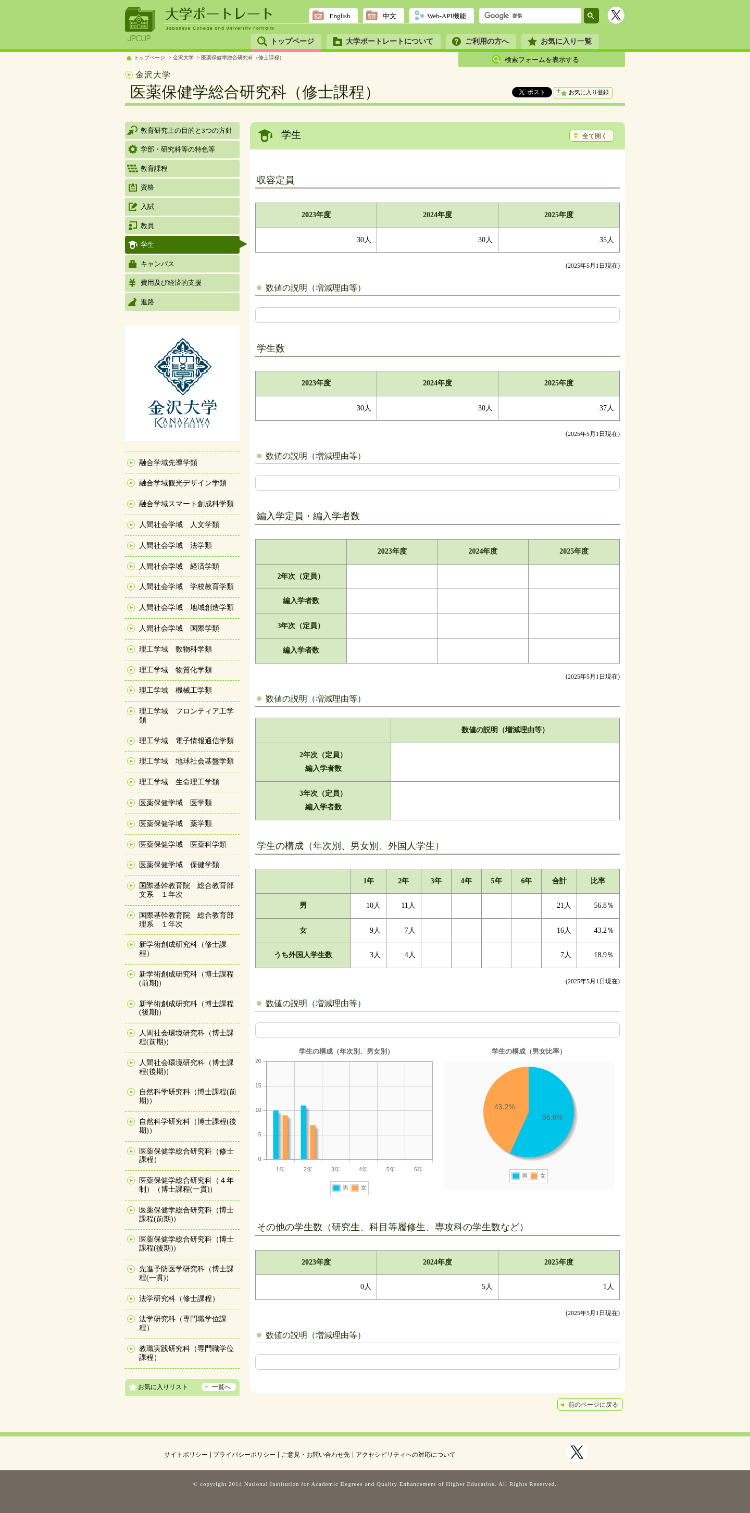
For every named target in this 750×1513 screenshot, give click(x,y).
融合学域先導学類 (168, 463)
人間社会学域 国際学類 (179, 628)
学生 (147, 244)
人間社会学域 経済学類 (179, 566)
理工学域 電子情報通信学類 (186, 741)
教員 (147, 226)
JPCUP (140, 24)
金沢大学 (183, 57)
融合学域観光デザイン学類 (183, 483)
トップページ (292, 41)
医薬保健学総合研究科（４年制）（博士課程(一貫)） (186, 1185)
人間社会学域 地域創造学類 (186, 607)
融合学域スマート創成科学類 (186, 504)
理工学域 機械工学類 (175, 690)
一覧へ (221, 1387)
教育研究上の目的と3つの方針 (186, 130)
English (339, 16)
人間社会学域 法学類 (175, 545)
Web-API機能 (446, 16)
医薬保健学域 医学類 (175, 803)
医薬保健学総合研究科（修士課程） (242, 57)
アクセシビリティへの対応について (406, 1454)
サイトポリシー (186, 1454)
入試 (147, 206)
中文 (389, 16)
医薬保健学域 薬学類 (175, 824)
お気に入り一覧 (566, 41)
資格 (147, 187)
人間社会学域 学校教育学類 (186, 587)
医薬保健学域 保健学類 (179, 865)
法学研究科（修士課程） (179, 1299)
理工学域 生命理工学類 (179, 782)
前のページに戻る (593, 1404)
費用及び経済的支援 (171, 282)
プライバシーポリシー (244, 1454)
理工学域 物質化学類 (175, 670)
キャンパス (157, 264)
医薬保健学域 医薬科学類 (183, 844)
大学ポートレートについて (389, 41)
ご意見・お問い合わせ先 (315, 1454)
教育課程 (154, 168)
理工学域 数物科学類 (175, 649)
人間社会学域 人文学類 (179, 525)
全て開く (594, 136)
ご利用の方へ (487, 41)
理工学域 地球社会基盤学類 (186, 761)
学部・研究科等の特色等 (178, 149)
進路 (147, 302)
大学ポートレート (220, 14)
